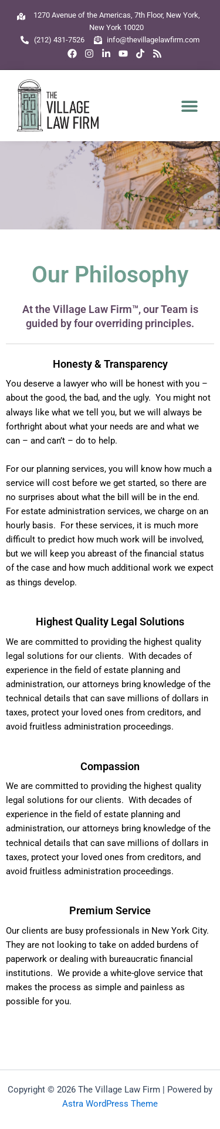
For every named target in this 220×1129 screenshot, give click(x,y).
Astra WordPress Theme (110, 1103)
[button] (190, 105)
